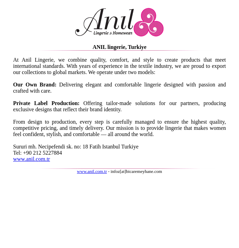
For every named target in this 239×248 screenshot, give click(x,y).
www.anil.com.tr (31, 159)
